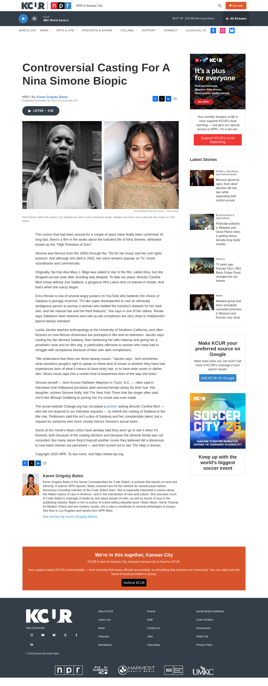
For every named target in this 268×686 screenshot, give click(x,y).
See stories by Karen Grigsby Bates (70, 525)
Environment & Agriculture (225, 225)
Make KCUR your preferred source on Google (217, 357)
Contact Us (153, 636)
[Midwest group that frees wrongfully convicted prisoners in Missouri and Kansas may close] (202, 311)
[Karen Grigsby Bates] (30, 493)
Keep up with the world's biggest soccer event (218, 470)
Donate (240, 10)
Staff (150, 628)
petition (112, 415)
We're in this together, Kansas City (134, 563)
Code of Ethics (204, 628)
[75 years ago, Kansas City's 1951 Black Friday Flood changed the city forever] (202, 274)
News (44, 38)
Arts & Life (65, 38)
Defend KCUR (133, 591)
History (220, 267)
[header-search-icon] (221, 10)
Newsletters (105, 653)
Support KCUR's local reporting (217, 148)
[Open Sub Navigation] (51, 38)
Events (151, 619)
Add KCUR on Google (217, 386)
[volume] (34, 27)
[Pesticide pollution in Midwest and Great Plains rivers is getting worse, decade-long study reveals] (202, 230)
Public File (202, 645)
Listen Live (104, 628)
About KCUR (105, 619)
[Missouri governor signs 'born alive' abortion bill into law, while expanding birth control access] (202, 186)
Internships (153, 653)
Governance (203, 636)
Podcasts (103, 645)
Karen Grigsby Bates (52, 105)
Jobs (150, 645)
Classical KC (196, 38)
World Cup (27, 38)
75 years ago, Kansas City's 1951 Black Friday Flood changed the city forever (228, 281)
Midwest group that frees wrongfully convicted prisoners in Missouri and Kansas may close (229, 317)
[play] (23, 27)
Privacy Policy (204, 653)
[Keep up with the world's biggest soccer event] (217, 429)
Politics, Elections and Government (227, 181)
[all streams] (236, 27)
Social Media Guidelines (210, 619)
